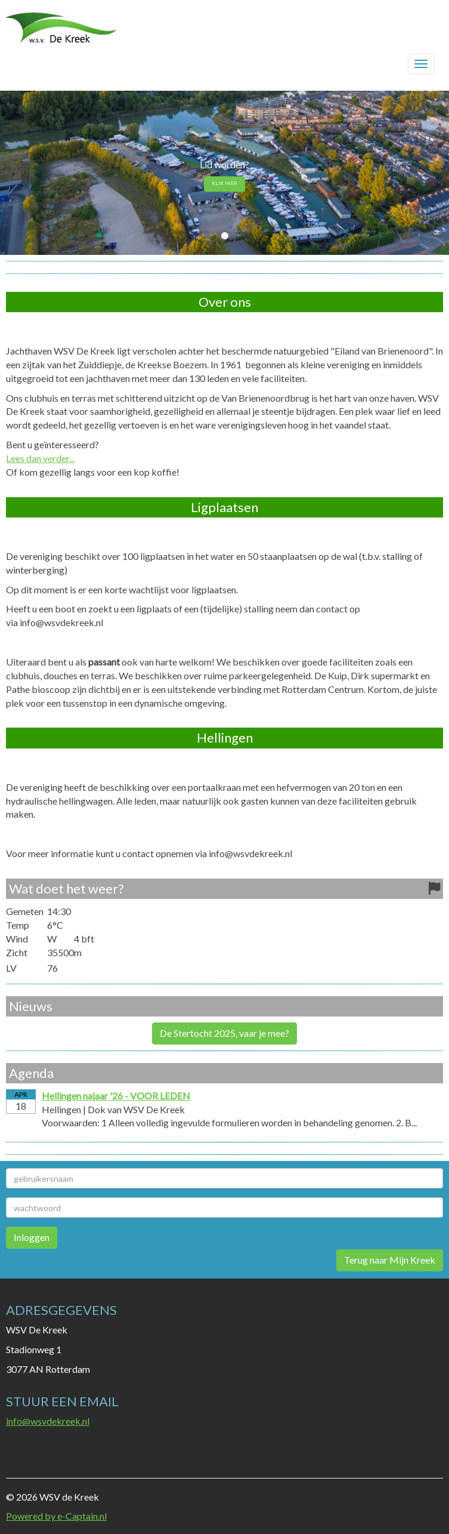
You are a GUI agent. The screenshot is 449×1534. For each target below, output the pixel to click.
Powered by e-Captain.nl (56, 1515)
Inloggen (31, 1237)
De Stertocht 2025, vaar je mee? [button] (224, 1033)
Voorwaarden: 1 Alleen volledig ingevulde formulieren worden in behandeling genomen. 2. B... (229, 1122)
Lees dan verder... (40, 458)
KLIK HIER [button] (224, 184)
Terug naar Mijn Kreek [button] (389, 1259)
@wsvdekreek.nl (47, 1421)
